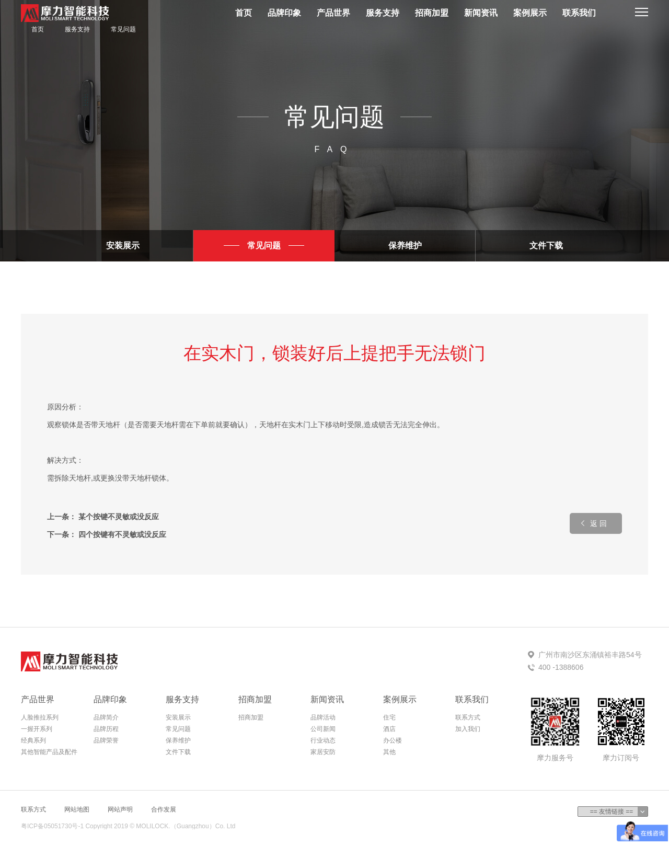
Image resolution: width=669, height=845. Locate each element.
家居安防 (323, 752)
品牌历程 (106, 729)
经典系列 (33, 740)
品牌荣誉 (106, 740)
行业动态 (323, 740)
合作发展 (163, 809)
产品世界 (333, 12)
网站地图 (76, 809)
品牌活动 (323, 717)
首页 (243, 12)
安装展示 (123, 245)
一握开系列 (36, 729)
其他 (389, 752)
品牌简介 (106, 717)
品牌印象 (284, 12)
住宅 (389, 717)
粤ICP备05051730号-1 (52, 826)
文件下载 (546, 245)
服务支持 (382, 12)
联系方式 (467, 717)
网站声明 (120, 809)
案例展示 (530, 12)
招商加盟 (431, 12)
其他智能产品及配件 (49, 752)
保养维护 (405, 245)
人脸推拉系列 (40, 717)
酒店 (389, 729)
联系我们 (579, 12)
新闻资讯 (481, 12)
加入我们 (467, 729)
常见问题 (123, 29)
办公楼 (392, 740)
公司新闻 (323, 729)
